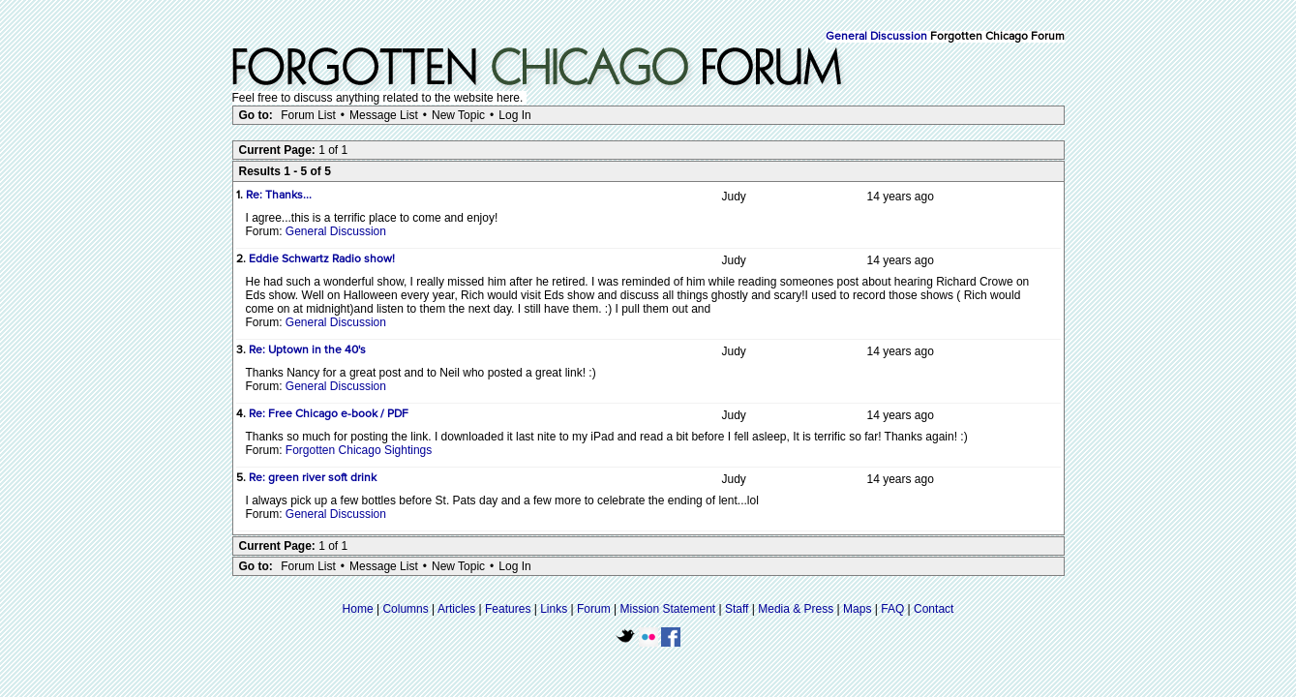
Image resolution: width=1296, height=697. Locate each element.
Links (553, 609)
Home (358, 609)
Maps (857, 609)
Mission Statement (667, 609)
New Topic (458, 115)
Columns (405, 609)
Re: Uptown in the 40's (307, 350)
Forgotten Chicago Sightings (359, 450)
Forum (594, 609)
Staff (736, 609)
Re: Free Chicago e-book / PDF (328, 414)
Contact (933, 609)
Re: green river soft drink (313, 478)
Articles (456, 609)
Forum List (308, 115)
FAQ (892, 609)
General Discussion (876, 37)
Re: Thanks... (279, 195)
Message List (383, 115)
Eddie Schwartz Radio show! (322, 259)
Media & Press (795, 609)
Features (507, 609)
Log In (514, 115)
